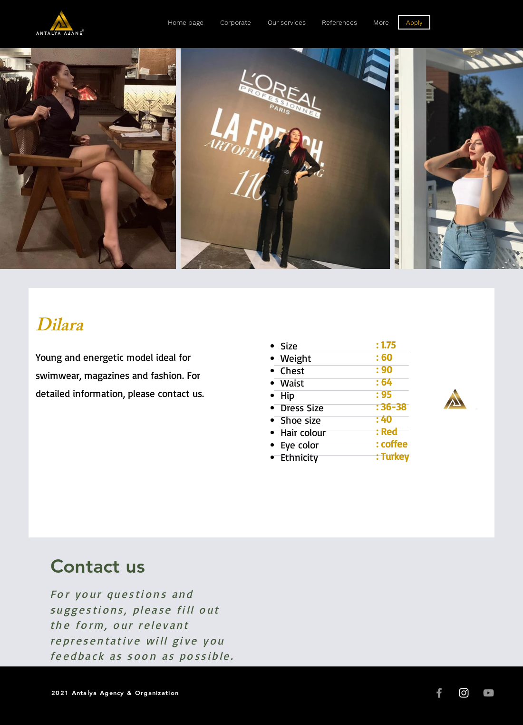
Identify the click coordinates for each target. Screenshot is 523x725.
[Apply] (414, 22)
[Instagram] (463, 692)
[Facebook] (439, 692)
